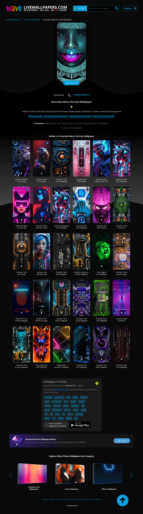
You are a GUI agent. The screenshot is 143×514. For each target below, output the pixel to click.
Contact (45, 499)
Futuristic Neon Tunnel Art (121, 320)
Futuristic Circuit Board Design (121, 273)
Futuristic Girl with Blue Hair (42, 273)
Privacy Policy (83, 499)
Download (71, 83)
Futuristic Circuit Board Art (121, 227)
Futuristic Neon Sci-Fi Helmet (41, 180)
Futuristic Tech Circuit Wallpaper (62, 180)
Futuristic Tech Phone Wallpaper (61, 320)
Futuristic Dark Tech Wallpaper (121, 366)
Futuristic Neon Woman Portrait (41, 227)
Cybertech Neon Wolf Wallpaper (121, 180)
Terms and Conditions (67, 499)
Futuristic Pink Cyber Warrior (102, 227)
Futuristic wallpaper (32, 19)
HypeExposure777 (78, 95)
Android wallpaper (60, 389)
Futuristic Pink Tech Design (82, 180)
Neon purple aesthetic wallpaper (56, 116)
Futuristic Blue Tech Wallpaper (81, 227)
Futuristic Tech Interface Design (41, 320)
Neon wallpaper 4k (35, 116)
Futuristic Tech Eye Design (21, 273)
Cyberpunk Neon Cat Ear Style (22, 227)
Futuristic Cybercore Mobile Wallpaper (81, 273)
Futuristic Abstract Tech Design (21, 180)
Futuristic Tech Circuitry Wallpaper (21, 366)
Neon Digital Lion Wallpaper (101, 273)
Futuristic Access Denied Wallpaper (21, 320)
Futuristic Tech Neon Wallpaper (101, 366)
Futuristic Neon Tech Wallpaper (101, 320)
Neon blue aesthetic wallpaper (80, 116)
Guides (98, 499)
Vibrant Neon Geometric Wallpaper (61, 366)
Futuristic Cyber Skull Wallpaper (61, 273)
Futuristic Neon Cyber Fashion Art (101, 180)
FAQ (92, 499)
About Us (53, 499)
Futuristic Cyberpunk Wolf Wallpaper (61, 227)
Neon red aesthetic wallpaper (104, 116)
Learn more (122, 441)
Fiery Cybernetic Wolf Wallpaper (41, 366)
